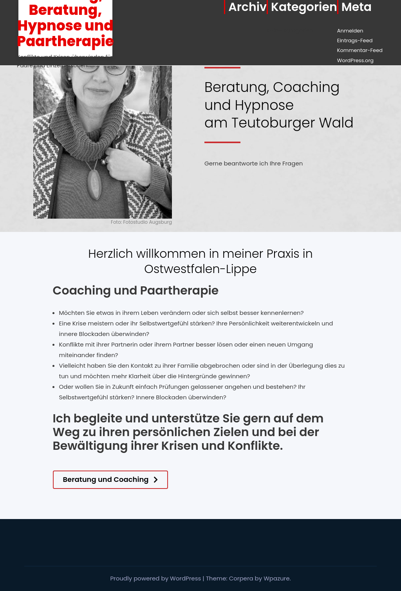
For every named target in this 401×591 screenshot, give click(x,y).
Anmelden (350, 30)
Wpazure (276, 578)
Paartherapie (179, 290)
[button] (110, 480)
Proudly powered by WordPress (156, 578)
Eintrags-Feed (355, 40)
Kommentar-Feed (360, 50)
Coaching (82, 290)
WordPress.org (355, 60)
